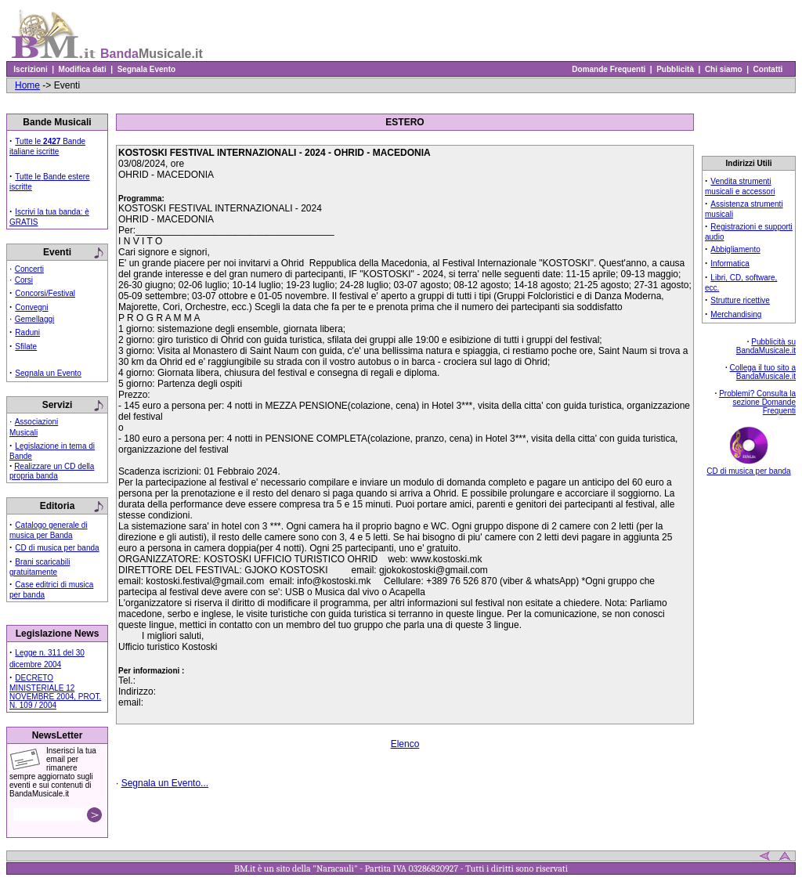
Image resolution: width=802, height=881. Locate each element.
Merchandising (735, 314)
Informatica (729, 263)
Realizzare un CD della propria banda (51, 471)
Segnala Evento (146, 69)
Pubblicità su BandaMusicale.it (766, 346)
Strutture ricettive (740, 300)
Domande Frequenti (609, 69)
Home (27, 85)
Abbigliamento (735, 249)
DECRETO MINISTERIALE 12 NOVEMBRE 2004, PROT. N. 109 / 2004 (55, 691)
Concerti (29, 269)
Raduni (27, 332)
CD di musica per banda (57, 547)
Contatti (768, 69)
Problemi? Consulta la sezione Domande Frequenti (757, 402)
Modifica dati (82, 69)
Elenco (405, 743)
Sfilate (26, 346)
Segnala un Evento (48, 373)
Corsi (24, 280)
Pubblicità (675, 69)
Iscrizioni (30, 69)
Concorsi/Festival (45, 293)
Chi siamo (723, 69)
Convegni (31, 307)
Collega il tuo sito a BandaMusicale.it (763, 372)
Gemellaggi (35, 319)
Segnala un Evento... (164, 783)
